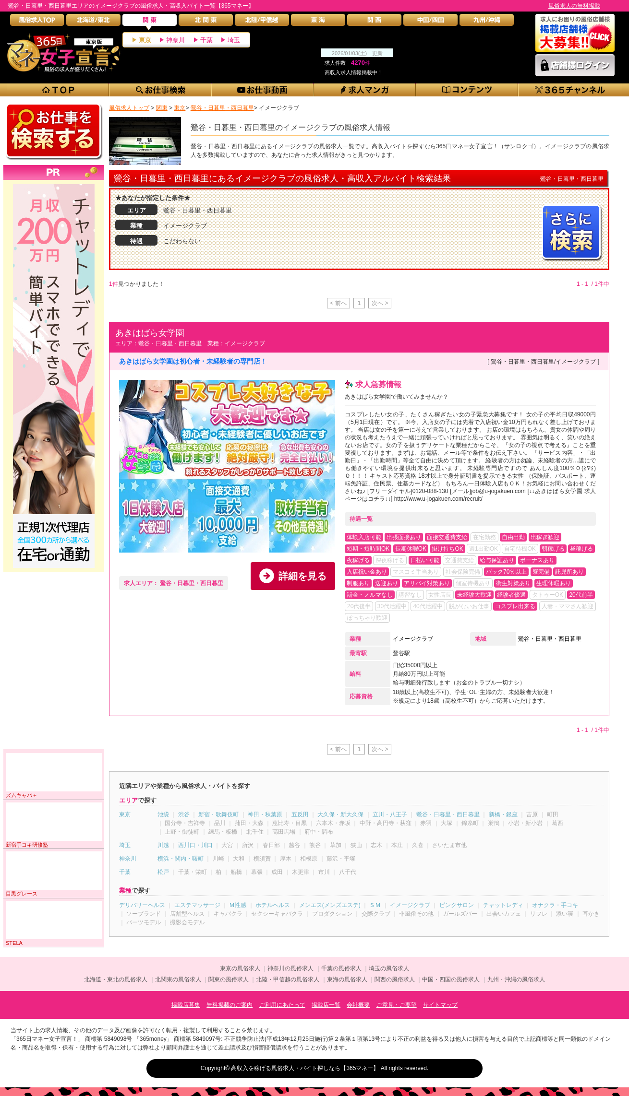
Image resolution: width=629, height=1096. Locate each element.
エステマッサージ (197, 905)
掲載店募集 (185, 1005)
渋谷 (184, 814)
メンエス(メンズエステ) (330, 905)
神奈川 (175, 40)
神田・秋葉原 (265, 814)
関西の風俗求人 (395, 979)
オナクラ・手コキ (555, 905)
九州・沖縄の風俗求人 (516, 979)
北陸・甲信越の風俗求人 (287, 979)
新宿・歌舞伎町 (218, 814)
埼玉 (234, 40)
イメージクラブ (413, 639)
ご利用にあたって (282, 1005)
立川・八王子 (390, 814)
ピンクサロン (456, 905)
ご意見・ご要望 (396, 1005)
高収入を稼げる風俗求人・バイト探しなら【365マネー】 (305, 1068)
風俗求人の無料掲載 (574, 5)
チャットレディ (503, 905)
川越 (163, 845)
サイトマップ (440, 1005)
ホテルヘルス (272, 905)
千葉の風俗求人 (341, 968)
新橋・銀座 (503, 814)
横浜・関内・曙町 (180, 858)
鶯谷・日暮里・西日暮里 (549, 639)
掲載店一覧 (326, 1005)
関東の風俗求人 (228, 979)
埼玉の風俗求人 (389, 968)
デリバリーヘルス (142, 905)
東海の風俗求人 (347, 979)
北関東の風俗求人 (178, 979)
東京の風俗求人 (240, 968)
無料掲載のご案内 (229, 1005)
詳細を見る (302, 576)
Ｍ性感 (237, 905)
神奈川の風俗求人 (290, 968)
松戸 (163, 872)
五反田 (300, 814)
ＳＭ (375, 905)
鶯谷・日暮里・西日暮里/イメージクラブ (543, 361)
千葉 (206, 40)
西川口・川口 (195, 845)
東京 (145, 40)
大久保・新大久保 (340, 814)
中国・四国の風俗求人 (451, 979)
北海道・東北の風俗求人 (115, 979)
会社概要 (358, 1005)
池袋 (163, 814)
